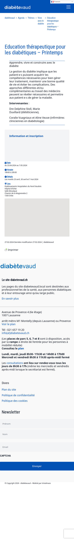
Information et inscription (26, 136)
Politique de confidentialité (18, 395)
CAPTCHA (5, 455)
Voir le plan (9, 324)
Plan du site (9, 389)
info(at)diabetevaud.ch (15, 333)
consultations (15, 363)
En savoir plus (10, 298)
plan (21, 348)
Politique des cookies (14, 400)
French (55, 2)
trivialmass (46, 483)
